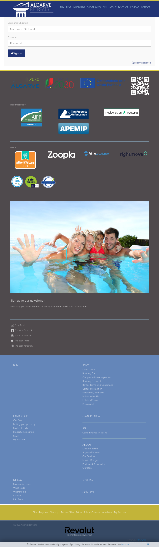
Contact (96, 512)
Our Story (87, 468)
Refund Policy (83, 512)
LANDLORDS (33, 23)
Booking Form (89, 373)
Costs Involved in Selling (94, 432)
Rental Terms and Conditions (97, 385)
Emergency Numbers (93, 392)
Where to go (19, 491)
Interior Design (89, 460)
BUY (16, 23)
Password (12, 37)
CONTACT (99, 23)
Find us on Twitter (19, 341)
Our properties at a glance (96, 377)
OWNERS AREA (48, 23)
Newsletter (107, 512)
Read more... (126, 544)
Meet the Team (90, 448)
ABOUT (66, 23)
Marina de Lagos (22, 484)
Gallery (17, 495)
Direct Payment (40, 512)
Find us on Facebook (21, 330)
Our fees (17, 420)
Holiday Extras (90, 400)
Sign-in (16, 53)
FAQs (15, 435)
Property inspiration (23, 432)
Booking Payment (91, 381)
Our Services (88, 456)
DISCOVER (77, 23)
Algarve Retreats (91, 452)
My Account (88, 369)
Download (88, 404)
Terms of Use (67, 512)
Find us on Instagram (21, 346)
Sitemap (54, 512)
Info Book (18, 499)
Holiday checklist (91, 396)
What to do (19, 488)
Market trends (20, 428)
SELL (59, 23)
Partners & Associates (93, 464)
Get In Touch (17, 325)
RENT (22, 23)
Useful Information (92, 388)
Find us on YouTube (20, 335)
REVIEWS (88, 23)
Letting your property (24, 424)
